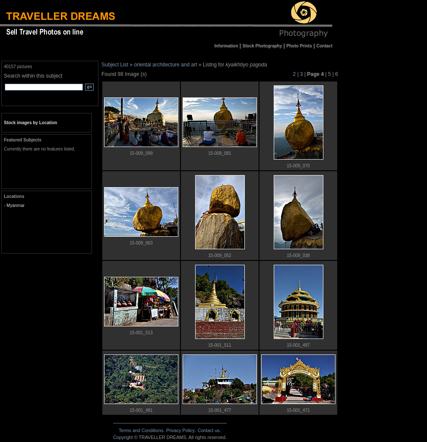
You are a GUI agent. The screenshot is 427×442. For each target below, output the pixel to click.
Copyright (123, 437)
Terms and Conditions (141, 430)
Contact (209, 430)
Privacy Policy (180, 430)
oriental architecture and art (165, 65)
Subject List (114, 65)
